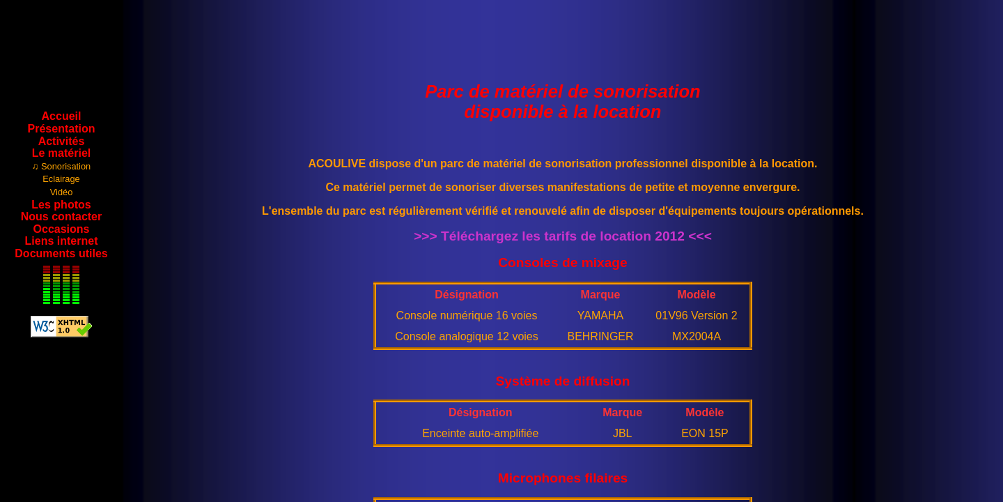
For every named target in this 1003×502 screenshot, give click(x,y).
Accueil (61, 116)
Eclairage (60, 179)
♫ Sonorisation (61, 166)
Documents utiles (61, 253)
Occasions (61, 229)
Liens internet (61, 241)
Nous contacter (61, 216)
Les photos (61, 205)
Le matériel (61, 153)
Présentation (61, 129)
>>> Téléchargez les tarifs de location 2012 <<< (563, 236)
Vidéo (61, 192)
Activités (61, 141)
